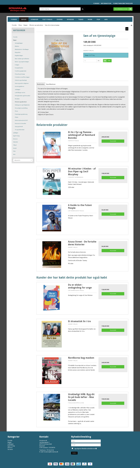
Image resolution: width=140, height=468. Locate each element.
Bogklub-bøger (19, 55)
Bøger (15, 40)
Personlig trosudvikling (21, 108)
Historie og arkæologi (21, 80)
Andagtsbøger (19, 43)
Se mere (10, 449)
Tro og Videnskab (19, 129)
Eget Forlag (16, 136)
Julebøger (17, 89)
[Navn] (86, 441)
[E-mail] (86, 445)
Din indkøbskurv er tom (123, 9)
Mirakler (17, 99)
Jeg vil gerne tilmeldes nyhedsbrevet (85, 448)
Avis (14, 154)
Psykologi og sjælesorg (21, 114)
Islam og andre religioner (22, 83)
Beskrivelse (40, 84)
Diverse (15, 139)
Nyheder (15, 142)
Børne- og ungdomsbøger (22, 61)
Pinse (16, 111)
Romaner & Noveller (20, 123)
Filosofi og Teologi (20, 74)
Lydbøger (15, 132)
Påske (16, 117)
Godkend (74, 453)
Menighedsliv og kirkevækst (22, 95)
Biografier (18, 52)
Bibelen (17, 46)
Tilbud (15, 145)
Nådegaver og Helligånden (22, 105)
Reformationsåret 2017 (21, 120)
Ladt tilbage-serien (20, 92)
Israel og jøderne (19, 86)
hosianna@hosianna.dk (51, 452)
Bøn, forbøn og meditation (22, 58)
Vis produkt (113, 141)
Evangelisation (19, 68)
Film (14, 151)
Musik (15, 148)
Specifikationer (51, 84)
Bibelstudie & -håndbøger (22, 49)
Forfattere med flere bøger (22, 77)
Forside (15, 37)
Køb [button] (106, 60)
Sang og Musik (19, 126)
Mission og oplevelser (21, 102)
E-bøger (17, 65)
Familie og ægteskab (20, 71)
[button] (126, 28)
